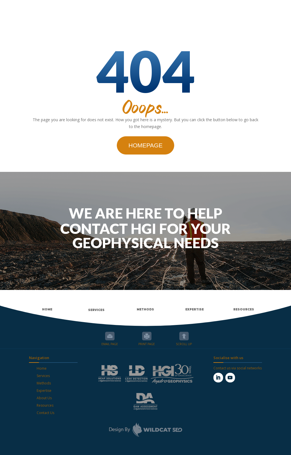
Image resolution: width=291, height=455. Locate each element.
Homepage (145, 145)
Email (110, 336)
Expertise (44, 390)
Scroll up (184, 336)
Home (42, 368)
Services (43, 375)
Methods (44, 383)
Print (146, 336)
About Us (44, 398)
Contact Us (45, 412)
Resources (45, 405)
